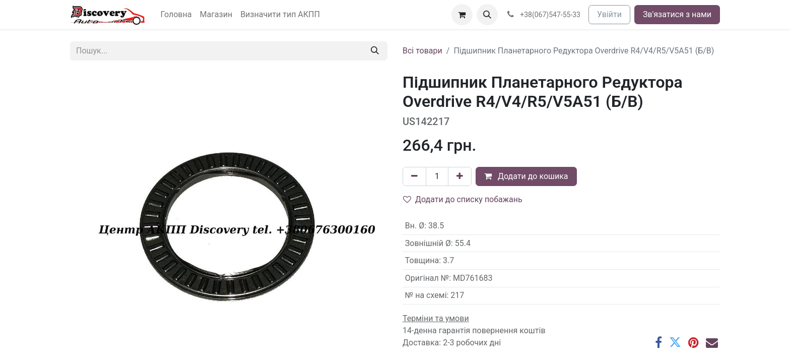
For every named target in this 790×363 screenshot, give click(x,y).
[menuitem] (176, 15)
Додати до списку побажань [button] (462, 199)
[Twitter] (675, 342)
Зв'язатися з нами (677, 14)
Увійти (609, 14)
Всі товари (422, 50)
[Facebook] (658, 342)
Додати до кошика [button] (526, 176)
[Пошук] (374, 50)
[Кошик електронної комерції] (462, 14)
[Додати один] (460, 176)
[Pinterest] (693, 342)
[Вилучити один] (414, 176)
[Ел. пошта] (712, 342)
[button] (487, 14)
